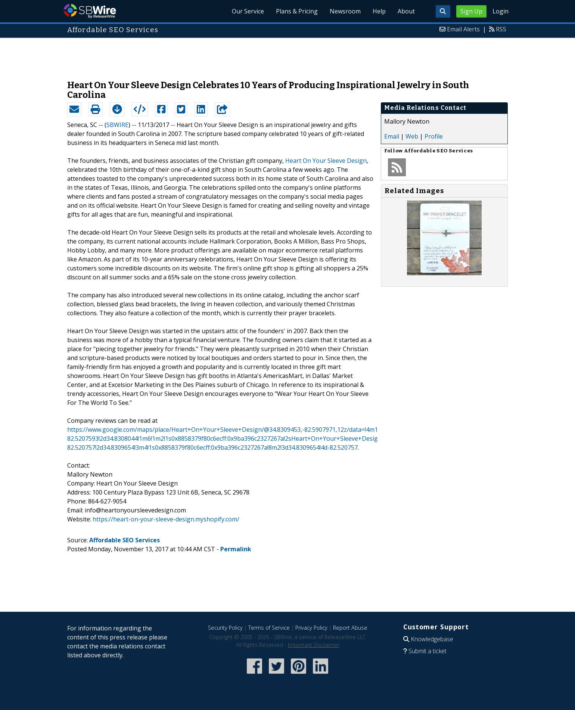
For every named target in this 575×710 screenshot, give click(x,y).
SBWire (89, 11)
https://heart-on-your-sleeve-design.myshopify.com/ (166, 519)
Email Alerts (463, 29)
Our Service (248, 11)
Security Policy (225, 627)
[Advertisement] (287, 55)
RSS (501, 29)
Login (500, 11)
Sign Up (471, 11)
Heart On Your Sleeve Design (326, 160)
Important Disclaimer (313, 644)
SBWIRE (117, 125)
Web (411, 136)
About (406, 11)
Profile (434, 136)
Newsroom (345, 11)
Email (391, 136)
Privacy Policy (311, 627)
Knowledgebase (432, 639)
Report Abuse (350, 627)
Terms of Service (269, 627)
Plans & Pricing (297, 11)
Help (379, 11)
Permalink (235, 549)
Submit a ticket (427, 651)
